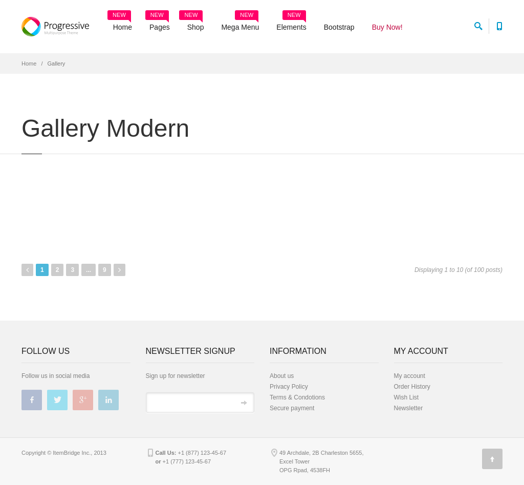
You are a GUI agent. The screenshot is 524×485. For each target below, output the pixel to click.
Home (119, 23)
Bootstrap (339, 27)
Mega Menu (240, 23)
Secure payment (292, 408)
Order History (412, 386)
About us (282, 375)
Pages (157, 23)
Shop (192, 23)
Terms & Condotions (297, 397)
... (88, 269)
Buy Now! (387, 27)
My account (409, 375)
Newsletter (408, 408)
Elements (291, 23)
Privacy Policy (289, 386)
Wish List (406, 397)
